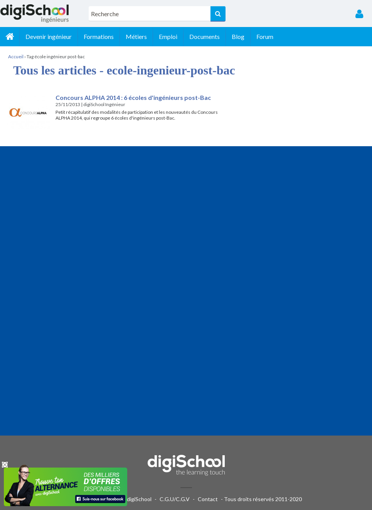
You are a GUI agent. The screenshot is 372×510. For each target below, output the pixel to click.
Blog (238, 36)
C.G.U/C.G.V (175, 499)
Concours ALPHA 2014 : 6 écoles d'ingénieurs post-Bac (133, 97)
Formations (99, 36)
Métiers (136, 36)
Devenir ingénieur (48, 36)
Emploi (168, 36)
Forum (264, 36)
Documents (204, 36)
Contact (208, 499)
